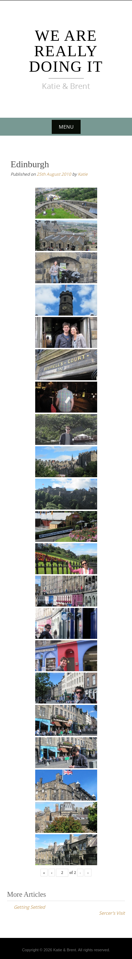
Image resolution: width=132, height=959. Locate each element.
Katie (83, 174)
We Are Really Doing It (66, 51)
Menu (66, 126)
